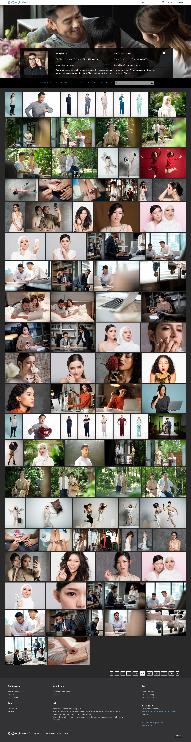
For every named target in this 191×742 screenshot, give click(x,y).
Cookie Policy (148, 697)
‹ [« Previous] (111, 673)
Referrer (11, 711)
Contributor (13, 709)
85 (149, 673)
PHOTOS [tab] (45, 83)
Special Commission (61, 692)
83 (135, 673)
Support (145, 714)
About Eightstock (15, 692)
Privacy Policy (148, 695)
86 (157, 673)
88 (171, 673)
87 (164, 673)
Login (170, 2)
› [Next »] (177, 673)
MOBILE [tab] (91, 83)
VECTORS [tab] (76, 83)
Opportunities (13, 697)
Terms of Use (148, 692)
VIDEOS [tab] (61, 83)
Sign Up (180, 2)
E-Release (57, 695)
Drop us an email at (150, 709)
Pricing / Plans (147, 2)
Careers (11, 695)
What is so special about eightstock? (68, 709)
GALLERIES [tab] (107, 83)
